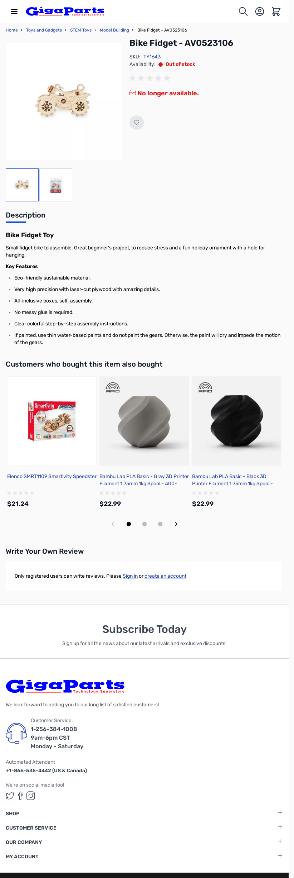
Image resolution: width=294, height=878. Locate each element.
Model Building (114, 30)
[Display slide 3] (160, 524)
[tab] (25, 217)
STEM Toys (81, 30)
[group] (150, 78)
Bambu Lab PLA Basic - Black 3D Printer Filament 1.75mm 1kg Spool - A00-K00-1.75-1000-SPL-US (232, 483)
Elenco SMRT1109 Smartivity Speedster (52, 476)
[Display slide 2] (144, 524)
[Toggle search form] (243, 11)
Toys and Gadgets (44, 30)
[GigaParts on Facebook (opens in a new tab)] (20, 795)
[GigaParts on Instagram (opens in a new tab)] (30, 795)
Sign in (130, 576)
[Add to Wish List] (136, 122)
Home (12, 30)
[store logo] (65, 11)
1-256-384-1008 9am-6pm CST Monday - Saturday (57, 738)
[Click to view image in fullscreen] (64, 101)
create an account (165, 576)
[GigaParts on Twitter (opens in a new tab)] (10, 795)
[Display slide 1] (129, 524)
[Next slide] (176, 524)
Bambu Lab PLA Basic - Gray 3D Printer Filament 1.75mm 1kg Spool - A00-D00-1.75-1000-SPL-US (144, 483)
